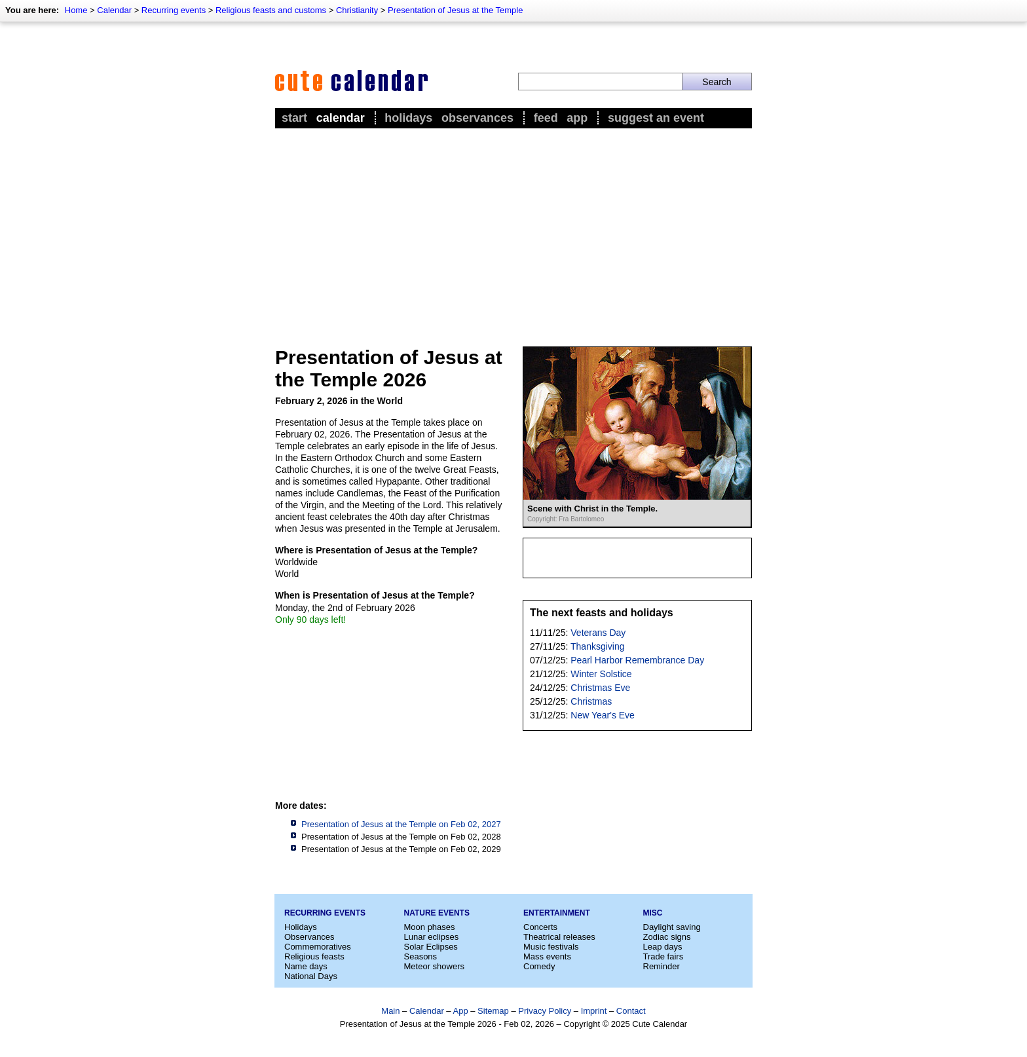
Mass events (547, 956)
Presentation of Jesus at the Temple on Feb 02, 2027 (401, 824)
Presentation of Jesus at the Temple (455, 10)
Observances (477, 117)
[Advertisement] (513, 230)
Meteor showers (434, 966)
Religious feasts (314, 956)
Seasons (421, 956)
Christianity (357, 10)
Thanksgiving (597, 646)
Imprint (594, 1011)
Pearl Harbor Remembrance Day (637, 660)
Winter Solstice (600, 674)
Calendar (114, 10)
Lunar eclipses (431, 937)
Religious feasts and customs (270, 10)
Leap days (662, 947)
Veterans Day (598, 632)
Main (390, 1011)
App (577, 117)
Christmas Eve (600, 687)
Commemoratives (317, 947)
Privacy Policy (544, 1011)
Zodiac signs (667, 937)
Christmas (591, 701)
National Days (310, 976)
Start (294, 117)
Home (76, 10)
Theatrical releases (559, 937)
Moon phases (429, 927)
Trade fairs (663, 956)
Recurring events (173, 10)
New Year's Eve (602, 715)
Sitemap (493, 1011)
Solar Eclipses (431, 947)
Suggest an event (656, 117)
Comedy (539, 966)
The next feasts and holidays (601, 612)
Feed (546, 117)
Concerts (540, 927)
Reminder (661, 966)
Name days (305, 966)
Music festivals (551, 947)
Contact (631, 1011)
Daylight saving (672, 927)
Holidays (408, 117)
